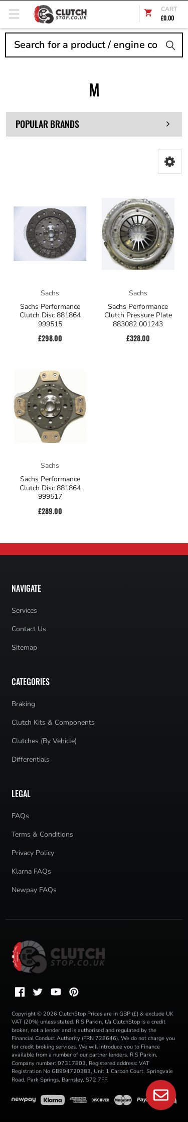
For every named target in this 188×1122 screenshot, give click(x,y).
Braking (23, 704)
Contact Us (29, 629)
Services (24, 610)
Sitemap (24, 647)
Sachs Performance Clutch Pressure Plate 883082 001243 (138, 315)
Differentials (31, 759)
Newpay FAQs (34, 890)
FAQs (20, 816)
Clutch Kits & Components (53, 722)
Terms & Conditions (42, 834)
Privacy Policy (33, 853)
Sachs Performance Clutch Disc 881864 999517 (50, 488)
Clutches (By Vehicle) (44, 741)
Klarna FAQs (31, 871)
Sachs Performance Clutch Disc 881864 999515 (50, 315)
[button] (169, 161)
